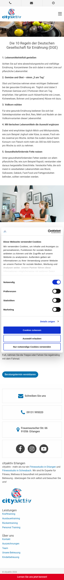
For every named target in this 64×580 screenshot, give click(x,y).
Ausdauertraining (11, 518)
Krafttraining (8, 513)
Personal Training (11, 527)
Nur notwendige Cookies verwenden (32, 347)
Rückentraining (10, 523)
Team (5, 548)
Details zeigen (47, 321)
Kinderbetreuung (10, 557)
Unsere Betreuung (11, 552)
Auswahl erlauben (32, 338)
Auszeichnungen (10, 543)
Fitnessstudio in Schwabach (16, 470)
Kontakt (6, 539)
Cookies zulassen (32, 330)
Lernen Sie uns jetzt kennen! (32, 576)
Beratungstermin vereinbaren (20, 374)
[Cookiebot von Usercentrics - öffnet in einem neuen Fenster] (48, 231)
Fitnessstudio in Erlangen (43, 466)
